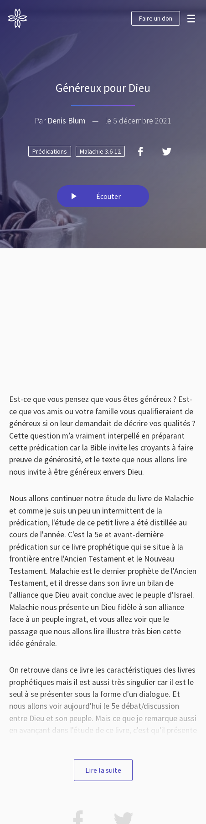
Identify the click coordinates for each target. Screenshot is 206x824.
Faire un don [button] (156, 18)
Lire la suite (103, 770)
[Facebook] (140, 151)
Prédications (50, 151)
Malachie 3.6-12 (100, 151)
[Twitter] (167, 151)
